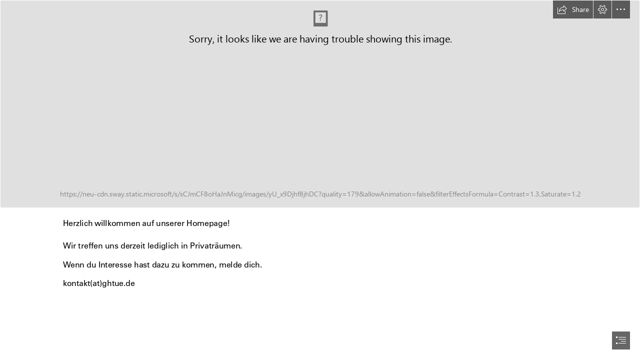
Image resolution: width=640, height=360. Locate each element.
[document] (320, 180)
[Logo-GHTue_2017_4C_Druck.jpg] (320, 104)
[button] (573, 9)
